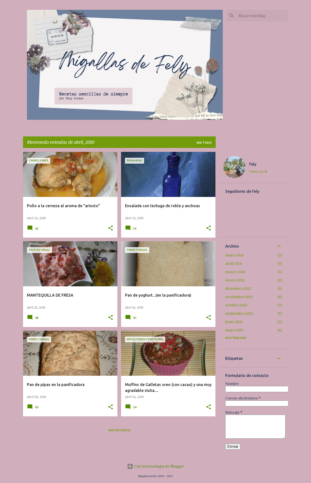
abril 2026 (233, 263)
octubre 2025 (236, 305)
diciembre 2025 (238, 288)
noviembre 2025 (239, 297)
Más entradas (119, 430)
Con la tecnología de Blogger (155, 466)
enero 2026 (235, 280)
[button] (110, 228)
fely (252, 164)
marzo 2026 (235, 272)
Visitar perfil (258, 171)
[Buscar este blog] (262, 16)
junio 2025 (234, 322)
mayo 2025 (234, 330)
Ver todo (204, 142)
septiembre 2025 (239, 313)
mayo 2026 (234, 255)
